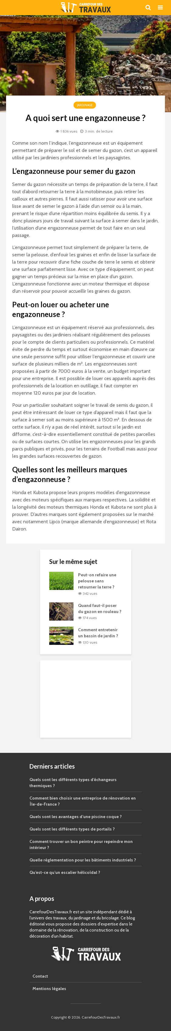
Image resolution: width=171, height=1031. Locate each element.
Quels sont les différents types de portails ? (72, 829)
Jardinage (85, 105)
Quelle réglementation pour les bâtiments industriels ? (82, 860)
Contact (40, 976)
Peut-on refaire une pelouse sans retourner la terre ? (97, 581)
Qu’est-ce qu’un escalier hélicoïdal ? (64, 872)
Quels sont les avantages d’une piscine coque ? (75, 816)
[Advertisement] (85, 698)
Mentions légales (49, 988)
